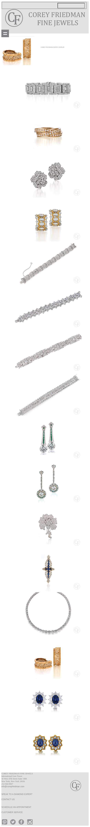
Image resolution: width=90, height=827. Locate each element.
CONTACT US (8, 799)
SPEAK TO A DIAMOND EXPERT (16, 794)
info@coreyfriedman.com (12, 786)
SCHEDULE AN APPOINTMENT (16, 807)
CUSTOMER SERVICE (12, 812)
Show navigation (5, 33)
